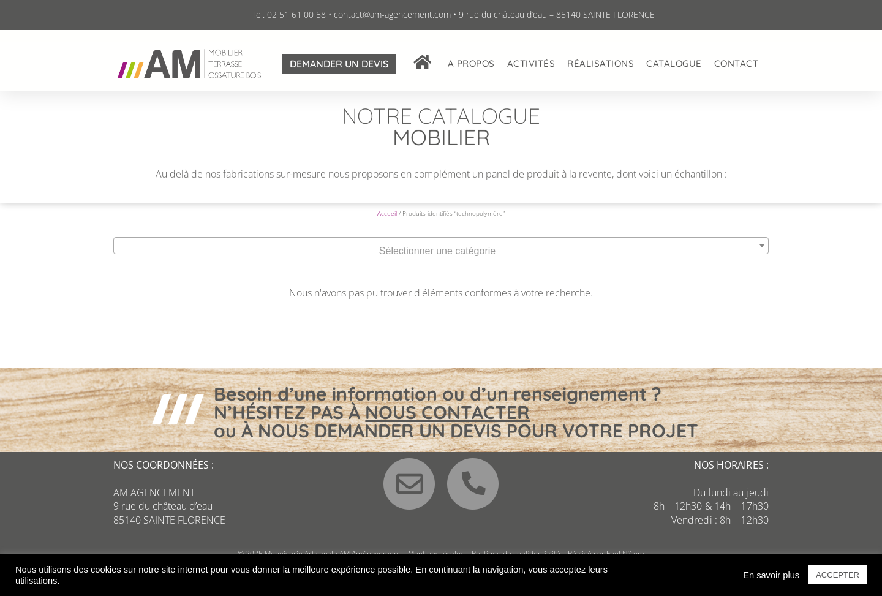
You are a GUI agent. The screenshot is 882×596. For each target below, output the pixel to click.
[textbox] (441, 261)
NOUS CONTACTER (447, 422)
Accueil (387, 223)
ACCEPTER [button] (837, 574)
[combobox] (441, 256)
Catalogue (674, 63)
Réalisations (600, 63)
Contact (736, 63)
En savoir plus (771, 575)
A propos (471, 63)
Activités (531, 63)
